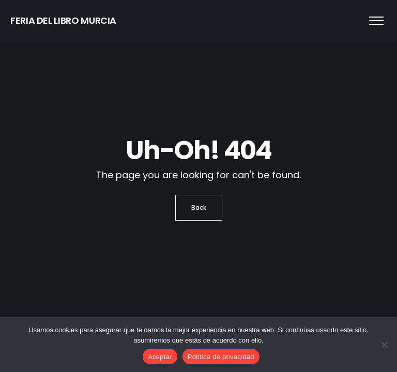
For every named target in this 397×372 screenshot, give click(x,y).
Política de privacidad (221, 357)
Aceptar (160, 357)
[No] (384, 344)
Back (198, 207)
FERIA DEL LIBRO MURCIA (63, 20)
